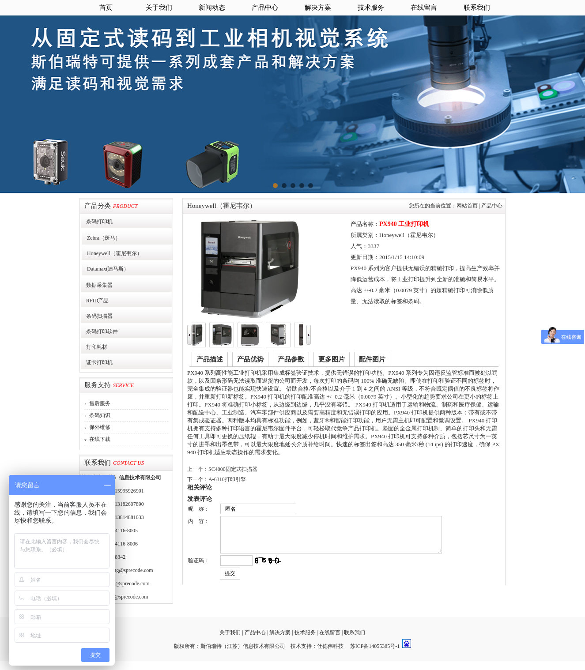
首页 (106, 7)
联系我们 (477, 7)
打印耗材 (94, 347)
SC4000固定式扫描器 (232, 469)
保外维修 (98, 427)
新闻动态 (212, 7)
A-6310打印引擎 (227, 479)
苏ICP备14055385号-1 (375, 646)
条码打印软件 (99, 331)
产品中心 (265, 7)
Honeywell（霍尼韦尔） (112, 253)
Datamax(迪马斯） (105, 269)
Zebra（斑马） (101, 238)
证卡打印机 (97, 362)
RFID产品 (95, 300)
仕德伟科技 (330, 646)
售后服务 (98, 403)
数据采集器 (97, 285)
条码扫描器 (97, 316)
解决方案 (318, 7)
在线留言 (424, 7)
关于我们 (159, 7)
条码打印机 (97, 221)
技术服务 (371, 7)
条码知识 (98, 415)
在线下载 (98, 439)
